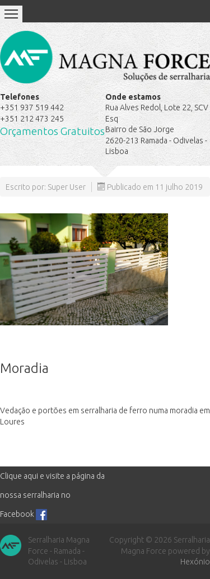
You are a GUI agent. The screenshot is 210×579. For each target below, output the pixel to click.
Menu (11, 14)
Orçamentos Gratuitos (52, 131)
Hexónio (195, 561)
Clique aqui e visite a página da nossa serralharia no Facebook (52, 495)
